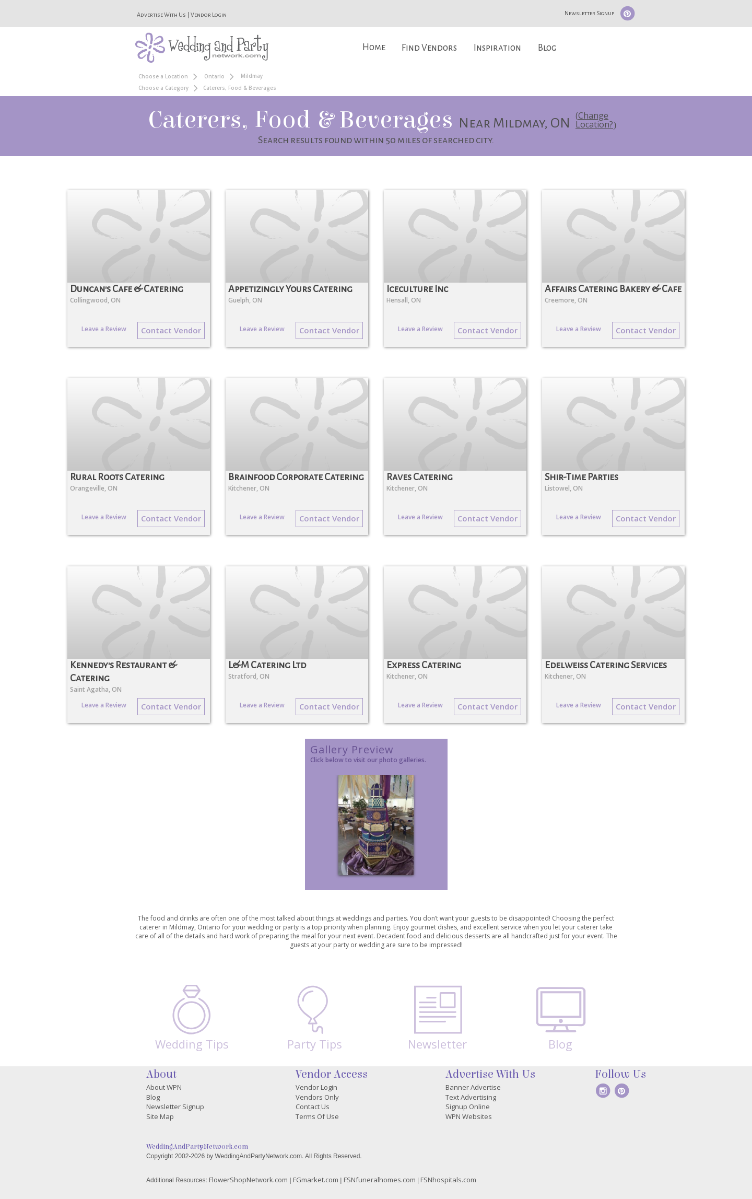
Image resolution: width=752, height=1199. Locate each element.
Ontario (214, 76)
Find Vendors (429, 48)
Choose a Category (163, 87)
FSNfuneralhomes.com (380, 1179)
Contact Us (313, 1106)
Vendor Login (209, 14)
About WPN (164, 1087)
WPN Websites (468, 1116)
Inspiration (497, 48)
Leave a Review (103, 328)
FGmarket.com (315, 1179)
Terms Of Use (317, 1116)
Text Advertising (470, 1097)
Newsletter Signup (589, 13)
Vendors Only (317, 1097)
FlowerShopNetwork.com (248, 1179)
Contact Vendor (171, 330)
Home (373, 47)
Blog (547, 48)
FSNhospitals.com (448, 1179)
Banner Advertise (473, 1087)
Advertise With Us (161, 14)
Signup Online (467, 1106)
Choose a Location (163, 76)
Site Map (160, 1116)
